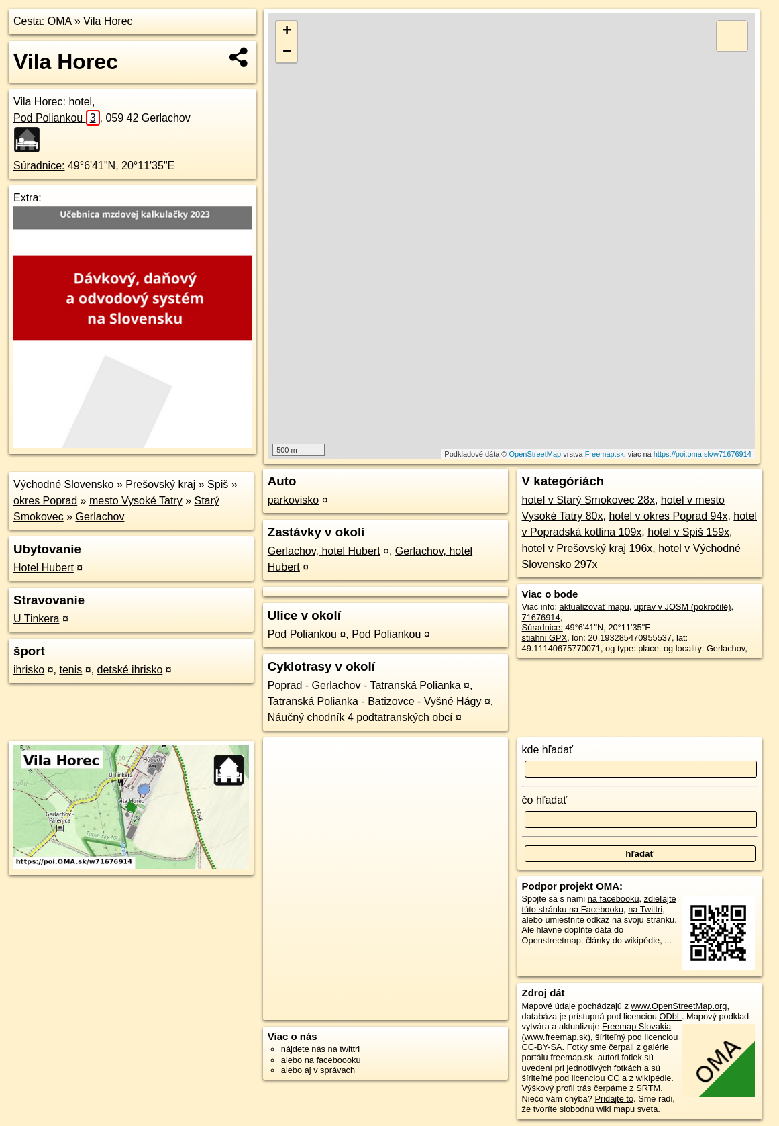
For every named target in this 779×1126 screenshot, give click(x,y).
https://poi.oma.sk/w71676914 (702, 454)
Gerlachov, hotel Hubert (324, 551)
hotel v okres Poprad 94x (668, 516)
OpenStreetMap (535, 454)
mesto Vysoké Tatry (136, 500)
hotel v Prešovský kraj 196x (587, 548)
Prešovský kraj (160, 484)
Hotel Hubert (43, 567)
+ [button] (286, 31)
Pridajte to (613, 1099)
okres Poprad (45, 500)
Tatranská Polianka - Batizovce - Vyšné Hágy (375, 701)
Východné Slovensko (63, 484)
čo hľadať (545, 800)
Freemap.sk (604, 454)
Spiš (217, 484)
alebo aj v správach (318, 1070)
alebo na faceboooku (321, 1060)
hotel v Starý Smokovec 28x (588, 500)
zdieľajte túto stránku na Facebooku (599, 904)
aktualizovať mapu (594, 607)
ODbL (670, 1016)
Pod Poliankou (56, 118)
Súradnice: (39, 165)
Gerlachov (100, 516)
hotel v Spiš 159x (688, 532)
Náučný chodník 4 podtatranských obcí (360, 717)
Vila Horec (108, 21)
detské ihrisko (130, 669)
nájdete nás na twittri (320, 1049)
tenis (70, 669)
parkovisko (293, 500)
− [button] (286, 52)
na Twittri (645, 909)
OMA (60, 21)
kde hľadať (548, 749)
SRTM (648, 1088)
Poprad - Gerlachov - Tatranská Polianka (364, 685)
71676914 (541, 617)
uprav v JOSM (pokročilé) (682, 607)
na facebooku (613, 899)
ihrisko (28, 669)
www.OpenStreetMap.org (679, 1006)
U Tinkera (36, 618)
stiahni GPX (545, 637)
